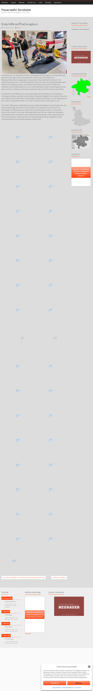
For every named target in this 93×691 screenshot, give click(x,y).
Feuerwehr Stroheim (16, 10)
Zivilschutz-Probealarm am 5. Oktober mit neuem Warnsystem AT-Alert (24, 577)
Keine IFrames (81, 35)
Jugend (13, 2)
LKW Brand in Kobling (58, 577)
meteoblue (28, 633)
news (18, 28)
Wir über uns (31, 2)
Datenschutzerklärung (68, 687)
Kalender (22, 2)
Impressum (78, 687)
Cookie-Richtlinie (56, 687)
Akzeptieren (55, 683)
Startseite (4, 2)
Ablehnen (78, 683)
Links (40, 2)
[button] (89, 667)
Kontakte (48, 2)
